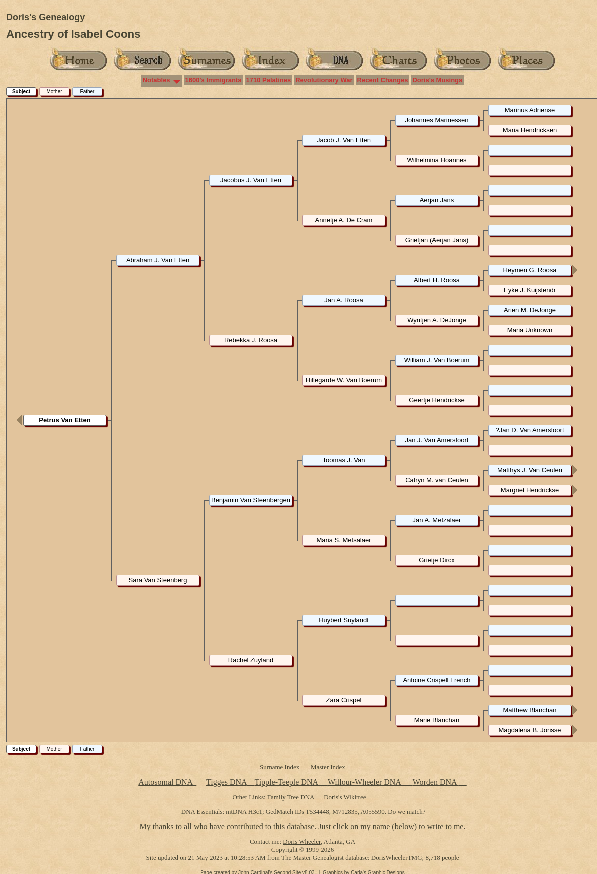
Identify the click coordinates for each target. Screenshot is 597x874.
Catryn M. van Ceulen (436, 480)
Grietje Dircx (437, 560)
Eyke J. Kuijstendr (530, 290)
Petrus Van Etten (64, 420)
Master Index (328, 767)
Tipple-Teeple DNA (286, 782)
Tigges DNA (226, 782)
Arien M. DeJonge (530, 310)
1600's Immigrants (213, 80)
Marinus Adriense (530, 110)
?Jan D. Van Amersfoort (529, 430)
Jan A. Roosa (343, 300)
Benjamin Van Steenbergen (250, 500)
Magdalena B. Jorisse (529, 730)
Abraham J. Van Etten (157, 260)
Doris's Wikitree (345, 797)
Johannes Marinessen (436, 120)
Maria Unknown (529, 330)
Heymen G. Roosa (530, 270)
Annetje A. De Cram (344, 220)
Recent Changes (382, 80)
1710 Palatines (268, 80)
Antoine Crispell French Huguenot (436, 683)
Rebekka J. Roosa (250, 340)
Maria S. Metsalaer (343, 540)
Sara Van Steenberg (158, 580)
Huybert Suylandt (344, 620)
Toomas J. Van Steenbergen (343, 463)
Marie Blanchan (436, 720)
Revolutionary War (323, 80)
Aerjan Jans (437, 200)
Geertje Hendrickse (436, 400)
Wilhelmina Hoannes (436, 160)
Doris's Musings (437, 80)
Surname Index (279, 767)
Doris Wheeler (301, 841)
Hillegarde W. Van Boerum (344, 380)
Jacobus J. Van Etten (250, 180)
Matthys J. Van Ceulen (529, 470)
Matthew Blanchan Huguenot (530, 713)
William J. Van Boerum (437, 360)
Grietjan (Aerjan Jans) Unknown (436, 243)
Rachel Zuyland (250, 660)
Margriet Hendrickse (530, 490)
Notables (156, 80)
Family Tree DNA (291, 797)
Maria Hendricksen (530, 130)
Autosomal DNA (167, 782)
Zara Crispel (344, 700)
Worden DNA (436, 782)
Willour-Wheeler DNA (365, 782)
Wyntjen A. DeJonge (436, 320)
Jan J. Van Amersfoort (437, 440)
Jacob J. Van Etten (344, 140)
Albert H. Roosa (437, 280)
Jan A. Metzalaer (437, 520)
